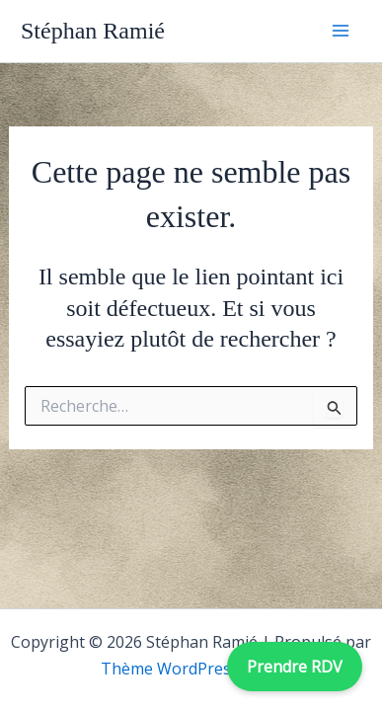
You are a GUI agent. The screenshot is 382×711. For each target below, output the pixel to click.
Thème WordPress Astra (191, 668)
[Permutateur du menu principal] (340, 30)
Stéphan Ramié (93, 30)
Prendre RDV (295, 666)
